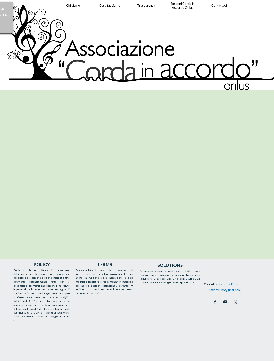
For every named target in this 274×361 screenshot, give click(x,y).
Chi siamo (73, 5)
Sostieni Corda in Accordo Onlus (182, 5)
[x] (236, 302)
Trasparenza (146, 5)
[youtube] (225, 302)
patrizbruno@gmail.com (225, 290)
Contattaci (219, 5)
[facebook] (215, 302)
